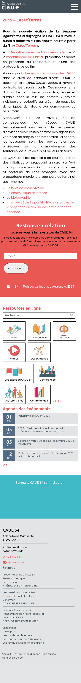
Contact (18, 654)
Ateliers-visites (14, 394)
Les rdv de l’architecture (17, 635)
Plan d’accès (32, 654)
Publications (39, 331)
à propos (9, 568)
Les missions (10, 582)
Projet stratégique (14, 578)
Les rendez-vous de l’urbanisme (22, 639)
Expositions (9, 628)
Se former (9, 600)
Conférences (47, 373)
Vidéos (14, 352)
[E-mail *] (40, 256)
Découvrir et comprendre (20, 621)
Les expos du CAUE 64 (18, 373)
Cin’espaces (10, 631)
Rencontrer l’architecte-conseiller (23, 614)
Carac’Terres (26, 45)
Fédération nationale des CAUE (50, 73)
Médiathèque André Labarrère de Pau (38, 52)
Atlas (14, 331)
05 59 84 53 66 (11, 557)
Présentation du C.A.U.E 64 (19, 574)
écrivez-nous (13, 562)
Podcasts (64, 331)
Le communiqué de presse (27, 193)
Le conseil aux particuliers (18, 610)
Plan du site (49, 654)
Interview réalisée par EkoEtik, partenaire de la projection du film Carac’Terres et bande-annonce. (40, 207)
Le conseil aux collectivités (19, 592)
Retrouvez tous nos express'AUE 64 (48, 286)
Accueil (6, 654)
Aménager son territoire (20, 585)
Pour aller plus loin (13, 617)
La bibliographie (19, 197)
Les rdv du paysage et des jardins (23, 643)
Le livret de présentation (25, 188)
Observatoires (39, 352)
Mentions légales (12, 657)
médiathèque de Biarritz (25, 57)
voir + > (57, 400)
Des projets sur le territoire (19, 596)
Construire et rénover (18, 603)
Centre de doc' (39, 394)
